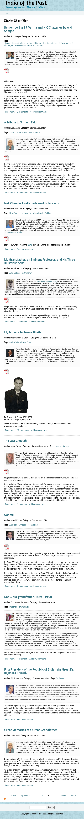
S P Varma (63, 43)
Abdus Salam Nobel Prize (20, 342)
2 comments (22, 112)
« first (13, 796)
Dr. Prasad (60, 678)
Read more (10, 112)
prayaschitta (24, 607)
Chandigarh (38, 213)
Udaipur (37, 43)
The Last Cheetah (15, 441)
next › (63, 796)
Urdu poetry (34, 133)
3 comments (22, 193)
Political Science (50, 43)
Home (6, 13)
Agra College (14, 273)
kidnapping (32, 525)
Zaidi (11, 133)
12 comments (23, 430)
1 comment (22, 322)
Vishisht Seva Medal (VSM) (47, 282)
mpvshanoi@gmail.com (16, 232)
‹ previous (25, 796)
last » (73, 796)
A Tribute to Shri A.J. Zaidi (20, 122)
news (30, 245)
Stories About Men (39, 37)
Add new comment (38, 112)
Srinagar (22, 525)
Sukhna (48, 213)
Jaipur (7, 43)
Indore (29, 43)
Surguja (66, 446)
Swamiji (9, 515)
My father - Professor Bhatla (22, 332)
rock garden (26, 213)
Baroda (40, 46)
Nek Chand (14, 213)
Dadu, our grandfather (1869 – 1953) (28, 597)
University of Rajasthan (25, 46)
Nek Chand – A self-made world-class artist (32, 203)
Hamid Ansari (21, 133)
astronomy (27, 273)
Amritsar (13, 525)
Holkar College (18, 43)
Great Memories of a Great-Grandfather (30, 730)
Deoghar (13, 607)
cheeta (58, 446)
